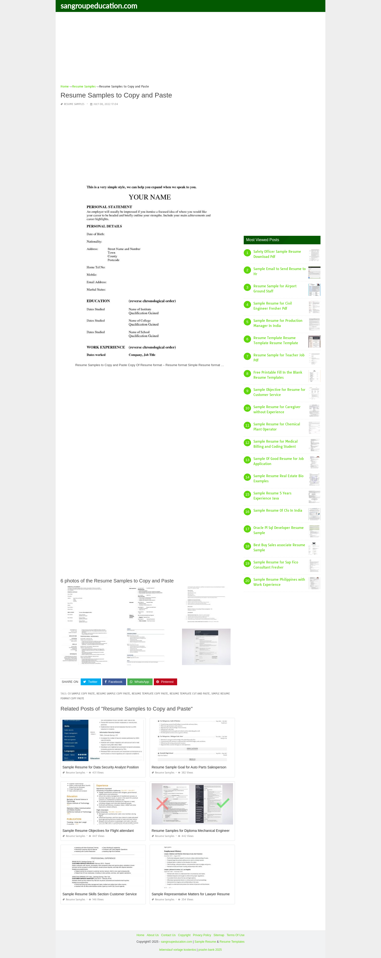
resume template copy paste (150, 693)
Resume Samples (74, 104)
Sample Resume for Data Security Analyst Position (100, 767)
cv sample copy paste (81, 693)
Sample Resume (205, 941)
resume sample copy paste (113, 693)
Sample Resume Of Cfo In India (277, 510)
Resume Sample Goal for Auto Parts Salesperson (189, 767)
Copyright (184, 935)
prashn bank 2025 (210, 949)
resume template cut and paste (190, 693)
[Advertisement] (190, 50)
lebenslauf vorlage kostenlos (177, 949)
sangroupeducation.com (99, 5)
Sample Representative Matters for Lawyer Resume (191, 894)
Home (140, 935)
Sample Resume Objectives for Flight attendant (98, 831)
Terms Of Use (235, 935)
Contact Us (168, 935)
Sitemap (219, 935)
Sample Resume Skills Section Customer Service (99, 894)
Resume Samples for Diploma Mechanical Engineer (191, 831)
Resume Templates (232, 941)
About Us (153, 935)
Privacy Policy (202, 935)
